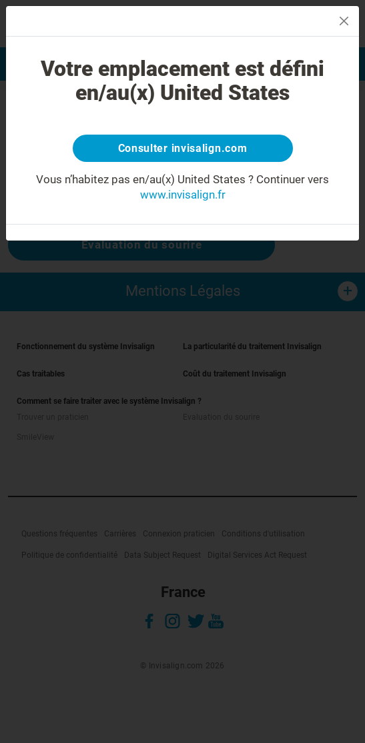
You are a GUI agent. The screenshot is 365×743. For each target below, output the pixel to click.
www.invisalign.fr (183, 194)
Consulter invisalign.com (183, 148)
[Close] (344, 21)
